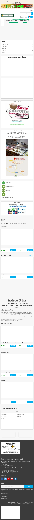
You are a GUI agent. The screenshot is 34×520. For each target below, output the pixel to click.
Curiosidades (3, 219)
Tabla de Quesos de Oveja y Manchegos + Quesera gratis (8, 371)
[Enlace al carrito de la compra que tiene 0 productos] (30, 17)
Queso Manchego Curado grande (25, 342)
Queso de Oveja (4, 414)
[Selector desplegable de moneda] (31, 10)
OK (28, 486)
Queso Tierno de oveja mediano (25, 274)
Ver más (31, 255)
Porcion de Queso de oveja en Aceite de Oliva (25, 371)
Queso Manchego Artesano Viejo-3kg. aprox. (8, 247)
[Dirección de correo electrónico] (12, 486)
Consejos (2, 221)
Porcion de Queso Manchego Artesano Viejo (25, 247)
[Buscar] (26, 13)
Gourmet (19, 416)
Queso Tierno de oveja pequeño (8, 274)
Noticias (2, 220)
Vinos (3, 418)
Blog (2, 218)
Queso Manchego (21, 414)
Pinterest (12, 479)
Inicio (17, 411)
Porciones (3, 416)
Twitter (5, 479)
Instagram (15, 479)
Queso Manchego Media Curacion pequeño (8, 342)
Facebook (2, 479)
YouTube (8, 479)
